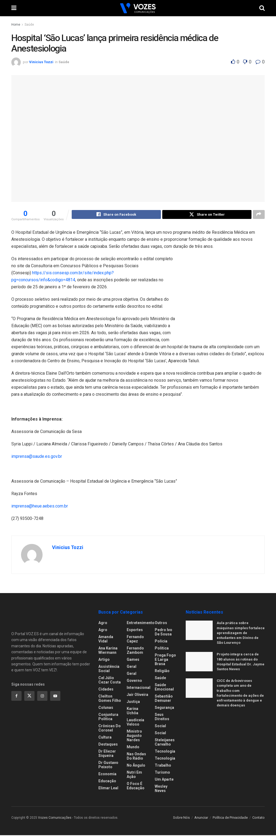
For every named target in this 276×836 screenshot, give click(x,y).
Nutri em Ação (134, 775)
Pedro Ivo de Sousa (163, 632)
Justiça (133, 702)
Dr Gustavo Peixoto (108, 765)
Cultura (105, 738)
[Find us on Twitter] (29, 697)
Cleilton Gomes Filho (109, 699)
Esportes (135, 630)
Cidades (105, 690)
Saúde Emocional (164, 687)
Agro (102, 623)
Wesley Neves (161, 789)
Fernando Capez (135, 639)
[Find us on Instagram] (42, 697)
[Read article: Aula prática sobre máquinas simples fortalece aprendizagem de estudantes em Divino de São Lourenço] (199, 631)
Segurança (164, 708)
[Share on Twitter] (206, 215)
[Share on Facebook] (116, 215)
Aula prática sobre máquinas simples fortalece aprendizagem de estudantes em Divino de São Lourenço (241, 633)
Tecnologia (165, 752)
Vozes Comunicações (54, 818)
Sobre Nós (181, 818)
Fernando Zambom (135, 651)
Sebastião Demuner (164, 699)
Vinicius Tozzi (41, 62)
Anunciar (201, 818)
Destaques (108, 745)
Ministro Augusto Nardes (134, 736)
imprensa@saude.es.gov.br (36, 457)
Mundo (133, 748)
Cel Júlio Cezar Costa (109, 680)
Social (160, 727)
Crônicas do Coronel (109, 729)
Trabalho (163, 766)
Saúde (29, 24)
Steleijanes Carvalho (165, 743)
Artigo (104, 660)
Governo (134, 681)
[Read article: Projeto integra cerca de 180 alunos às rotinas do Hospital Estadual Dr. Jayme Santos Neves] (199, 662)
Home (15, 24)
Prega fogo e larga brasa (165, 660)
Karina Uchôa (132, 711)
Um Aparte (164, 780)
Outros (161, 623)
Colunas (105, 708)
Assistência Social (108, 669)
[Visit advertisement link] (224, 299)
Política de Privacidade (230, 818)
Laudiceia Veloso (135, 723)
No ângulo (136, 766)
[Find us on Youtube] (55, 697)
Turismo (162, 773)
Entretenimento (140, 623)
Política (162, 649)
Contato (258, 818)
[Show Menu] (13, 8)
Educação (107, 782)
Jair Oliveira (137, 695)
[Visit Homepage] (138, 8)
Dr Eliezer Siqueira (107, 754)
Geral (131, 667)
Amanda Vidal (105, 639)
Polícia (161, 642)
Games (133, 660)
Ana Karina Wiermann (108, 651)
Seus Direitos (162, 717)
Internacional (138, 688)
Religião (162, 671)
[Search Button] (262, 8)
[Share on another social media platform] (259, 215)
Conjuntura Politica (108, 717)
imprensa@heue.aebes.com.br (39, 506)
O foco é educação (135, 786)
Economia (107, 775)
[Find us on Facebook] (16, 697)
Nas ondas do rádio (136, 757)
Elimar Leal (108, 789)
